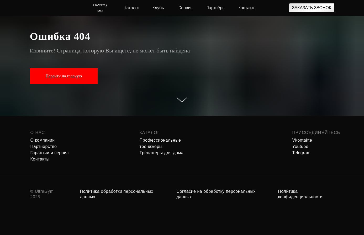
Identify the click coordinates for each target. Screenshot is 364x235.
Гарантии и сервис (49, 153)
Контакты (40, 159)
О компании (42, 140)
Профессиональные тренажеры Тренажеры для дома (162, 146)
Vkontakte (302, 140)
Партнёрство (43, 146)
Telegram (301, 153)
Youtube (300, 146)
